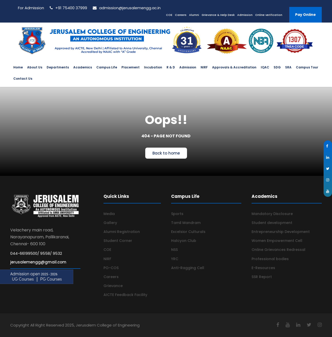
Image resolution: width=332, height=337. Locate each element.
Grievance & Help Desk (218, 15)
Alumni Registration (121, 231)
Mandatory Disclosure (272, 213)
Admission (245, 15)
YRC (174, 258)
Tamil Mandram (186, 222)
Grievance (113, 285)
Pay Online (305, 14)
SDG (277, 67)
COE (169, 15)
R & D (171, 67)
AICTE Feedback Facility (125, 294)
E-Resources (263, 267)
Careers (180, 15)
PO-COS (111, 267)
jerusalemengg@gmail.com (38, 262)
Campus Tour (307, 67)
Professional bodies (270, 258)
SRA (288, 67)
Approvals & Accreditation (234, 67)
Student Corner (117, 240)
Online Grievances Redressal (278, 249)
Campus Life (106, 67)
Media (109, 213)
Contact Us (22, 78)
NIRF (204, 67)
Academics (82, 67)
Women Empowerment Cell (277, 240)
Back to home (166, 153)
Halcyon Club (183, 240)
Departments (58, 67)
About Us (34, 67)
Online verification (268, 15)
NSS (174, 249)
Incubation (153, 67)
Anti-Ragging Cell (187, 267)
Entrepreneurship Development (281, 231)
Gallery (110, 222)
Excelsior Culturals (188, 231)
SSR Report (262, 276)
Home (18, 67)
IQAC (265, 67)
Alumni (194, 15)
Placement (130, 67)
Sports (177, 213)
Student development (272, 222)
